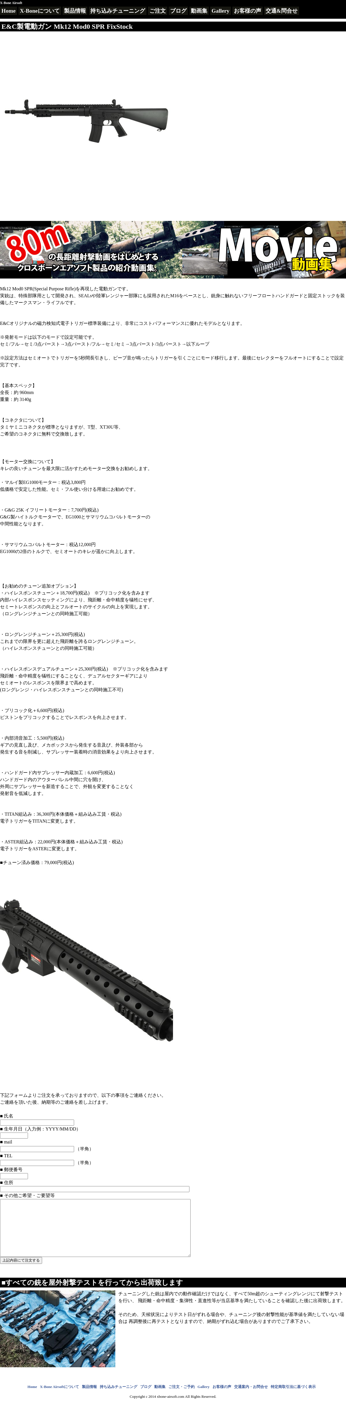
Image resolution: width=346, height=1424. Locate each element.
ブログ (178, 11)
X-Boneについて (40, 11)
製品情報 (75, 11)
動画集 (199, 11)
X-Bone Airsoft (11, 3)
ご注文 (157, 11)
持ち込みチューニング (117, 11)
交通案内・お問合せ (251, 1398)
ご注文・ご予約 (181, 1398)
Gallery (221, 11)
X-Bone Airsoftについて (59, 1398)
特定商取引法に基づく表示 (293, 1398)
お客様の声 (247, 11)
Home (8, 11)
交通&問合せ (282, 11)
